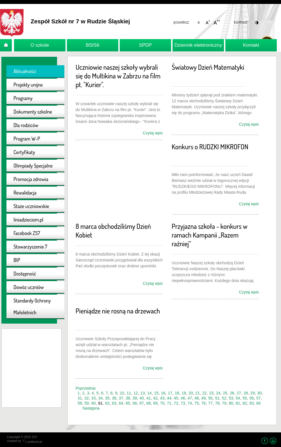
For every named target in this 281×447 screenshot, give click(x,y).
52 (224, 398)
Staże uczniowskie (31, 206)
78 (217, 403)
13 (142, 393)
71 (169, 403)
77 (210, 403)
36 (114, 398)
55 (245, 398)
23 (211, 393)
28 (246, 393)
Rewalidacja (25, 192)
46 (183, 398)
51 (217, 398)
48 (196, 398)
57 (258, 398)
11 (129, 393)
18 (177, 393)
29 (252, 393)
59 (86, 403)
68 (148, 403)
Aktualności (24, 71)
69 (155, 403)
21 (197, 393)
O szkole (39, 45)
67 (141, 403)
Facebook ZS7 (26, 233)
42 (155, 398)
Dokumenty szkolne (32, 112)
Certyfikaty (24, 152)
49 (203, 398)
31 (80, 398)
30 (259, 393)
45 (176, 398)
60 (93, 403)
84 (258, 403)
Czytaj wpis (153, 133)
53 (231, 398)
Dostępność (24, 273)
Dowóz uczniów (28, 287)
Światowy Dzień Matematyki (208, 67)
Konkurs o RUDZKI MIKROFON (210, 146)
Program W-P (26, 139)
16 (163, 393)
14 (149, 393)
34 (100, 398)
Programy (23, 98)
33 (93, 398)
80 (231, 403)
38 (128, 398)
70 (162, 403)
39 (135, 398)
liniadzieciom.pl (28, 219)
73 (183, 403)
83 (252, 403)
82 (245, 403)
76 (203, 403)
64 (121, 403)
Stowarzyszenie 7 (30, 246)
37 (121, 398)
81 (238, 403)
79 (224, 403)
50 (210, 398)
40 (141, 398)
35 (107, 398)
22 (204, 393)
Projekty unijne (28, 85)
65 (128, 403)
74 (190, 403)
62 (107, 403)
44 (169, 398)
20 (191, 393)
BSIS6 (92, 45)
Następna (91, 408)
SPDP (145, 45)
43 (162, 398)
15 (156, 393)
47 (190, 398)
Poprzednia (86, 388)
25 (225, 393)
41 (148, 398)
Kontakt (251, 45)
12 (135, 393)
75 (196, 403)
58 (80, 403)
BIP (16, 260)
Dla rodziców (25, 125)
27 (239, 393)
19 (184, 393)
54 (238, 398)
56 (252, 398)
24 (218, 393)
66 (135, 403)
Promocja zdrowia (30, 179)
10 (122, 393)
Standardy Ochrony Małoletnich (32, 306)
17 (170, 393)
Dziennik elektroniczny (198, 45)
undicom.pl (32, 441)
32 (86, 398)
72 (176, 403)
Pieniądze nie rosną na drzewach (118, 310)
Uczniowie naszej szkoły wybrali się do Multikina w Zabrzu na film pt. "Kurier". (118, 76)
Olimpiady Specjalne (33, 165)
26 (232, 393)
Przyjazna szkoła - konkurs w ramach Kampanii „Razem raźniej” (210, 235)
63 (114, 403)
